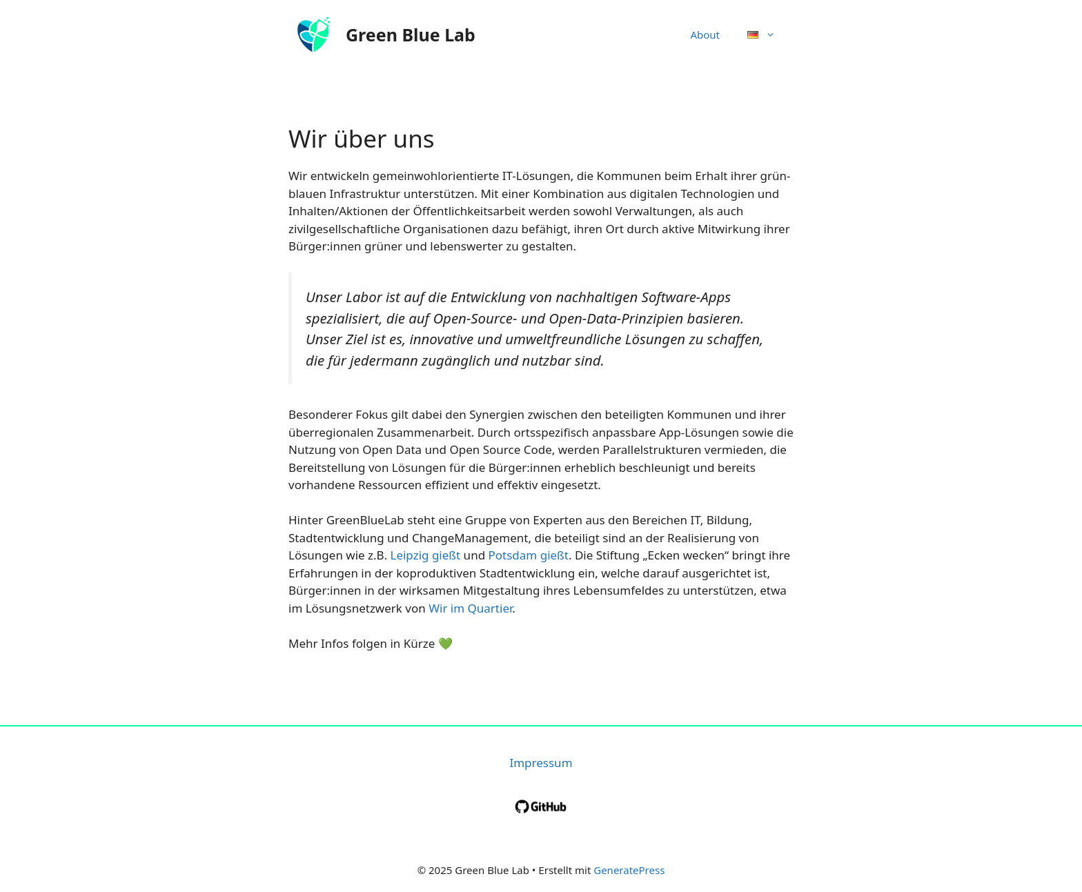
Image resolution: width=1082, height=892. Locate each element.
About (705, 34)
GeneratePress (629, 870)
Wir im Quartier (470, 608)
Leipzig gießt (425, 555)
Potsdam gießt (529, 555)
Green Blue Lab (410, 34)
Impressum (540, 763)
